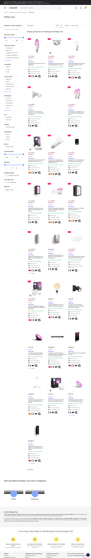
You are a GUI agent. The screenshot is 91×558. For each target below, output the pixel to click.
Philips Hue (31, 12)
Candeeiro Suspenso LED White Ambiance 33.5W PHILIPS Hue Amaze (35, 401)
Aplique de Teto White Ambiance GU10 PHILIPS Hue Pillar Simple (76, 160)
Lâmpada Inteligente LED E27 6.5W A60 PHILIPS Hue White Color (36, 160)
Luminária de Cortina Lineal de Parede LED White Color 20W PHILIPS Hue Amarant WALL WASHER (57, 354)
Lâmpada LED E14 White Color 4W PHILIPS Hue (36, 64)
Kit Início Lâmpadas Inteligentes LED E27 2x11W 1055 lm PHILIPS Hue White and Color (56, 210)
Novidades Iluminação (30, 555)
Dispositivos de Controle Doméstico (18, 12)
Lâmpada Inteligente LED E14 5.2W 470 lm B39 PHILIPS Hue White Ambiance (76, 65)
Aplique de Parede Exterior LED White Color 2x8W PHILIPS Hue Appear (35, 258)
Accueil (5, 12)
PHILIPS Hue (35, 499)
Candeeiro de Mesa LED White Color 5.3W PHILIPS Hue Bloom (35, 353)
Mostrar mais (8, 60)
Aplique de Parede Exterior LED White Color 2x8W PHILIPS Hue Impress (35, 210)
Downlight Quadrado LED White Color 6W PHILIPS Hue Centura (55, 64)
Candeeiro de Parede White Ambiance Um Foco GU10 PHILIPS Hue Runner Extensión (76, 306)
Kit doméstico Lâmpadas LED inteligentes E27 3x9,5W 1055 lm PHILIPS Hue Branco (56, 161)
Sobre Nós (6, 555)
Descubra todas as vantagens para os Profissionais (39, 3)
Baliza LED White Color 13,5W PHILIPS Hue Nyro (77, 353)
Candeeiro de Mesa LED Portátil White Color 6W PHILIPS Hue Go (56, 400)
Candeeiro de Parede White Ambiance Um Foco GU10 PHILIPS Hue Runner (36, 113)
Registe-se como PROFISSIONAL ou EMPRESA (16, 3)
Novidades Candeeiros (51, 555)
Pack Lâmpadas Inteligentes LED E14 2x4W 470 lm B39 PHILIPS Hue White (76, 113)
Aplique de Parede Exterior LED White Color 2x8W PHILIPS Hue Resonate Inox (55, 257)
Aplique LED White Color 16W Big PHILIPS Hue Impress (76, 209)
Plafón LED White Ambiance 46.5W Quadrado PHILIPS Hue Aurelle (76, 257)
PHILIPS (13, 499)
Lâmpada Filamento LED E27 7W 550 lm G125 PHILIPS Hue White (56, 305)
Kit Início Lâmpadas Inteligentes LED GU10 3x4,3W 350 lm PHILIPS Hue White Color (37, 308)
